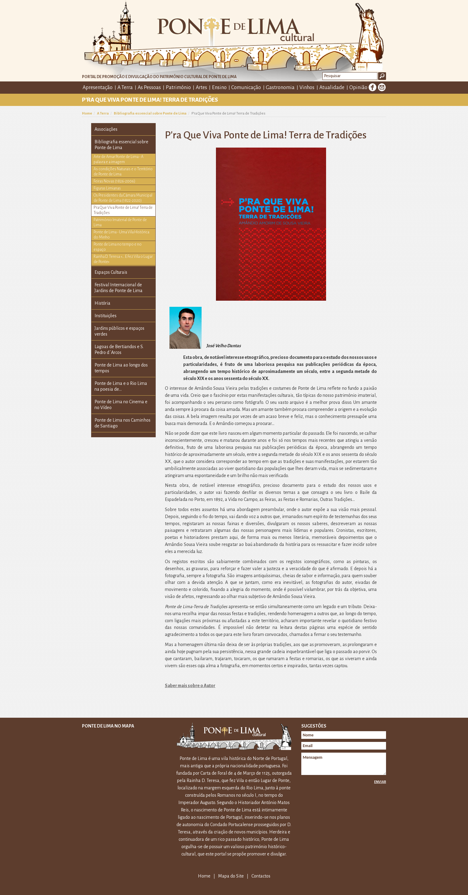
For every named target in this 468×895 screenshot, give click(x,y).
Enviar (380, 782)
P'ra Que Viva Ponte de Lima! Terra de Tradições (123, 210)
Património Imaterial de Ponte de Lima (120, 222)
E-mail (382, 87)
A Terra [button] (125, 87)
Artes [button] (201, 87)
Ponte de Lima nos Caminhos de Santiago (122, 423)
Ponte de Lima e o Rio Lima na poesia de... (121, 386)
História (102, 303)
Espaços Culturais (111, 272)
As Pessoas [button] (149, 87)
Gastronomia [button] (280, 87)
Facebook (373, 87)
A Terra (103, 113)
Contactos (260, 876)
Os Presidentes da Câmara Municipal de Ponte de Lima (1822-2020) (123, 198)
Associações (106, 129)
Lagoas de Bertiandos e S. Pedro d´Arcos (119, 349)
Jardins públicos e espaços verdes (119, 331)
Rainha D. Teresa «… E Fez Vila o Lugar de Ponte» (123, 259)
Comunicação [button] (246, 87)
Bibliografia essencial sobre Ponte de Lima (150, 113)
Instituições (106, 315)
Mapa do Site (231, 876)
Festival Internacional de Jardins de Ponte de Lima (119, 287)
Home (87, 113)
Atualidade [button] (331, 87)
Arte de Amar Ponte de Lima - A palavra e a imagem (118, 159)
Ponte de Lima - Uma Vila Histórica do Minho (121, 234)
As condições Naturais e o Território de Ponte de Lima (123, 171)
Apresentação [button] (98, 87)
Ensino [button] (219, 87)
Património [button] (178, 87)
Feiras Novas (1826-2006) (114, 181)
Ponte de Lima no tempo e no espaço (118, 247)
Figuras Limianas (107, 188)
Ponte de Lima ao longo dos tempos (121, 368)
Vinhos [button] (306, 87)
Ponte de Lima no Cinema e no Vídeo (121, 404)
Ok (382, 76)
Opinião (358, 87)
